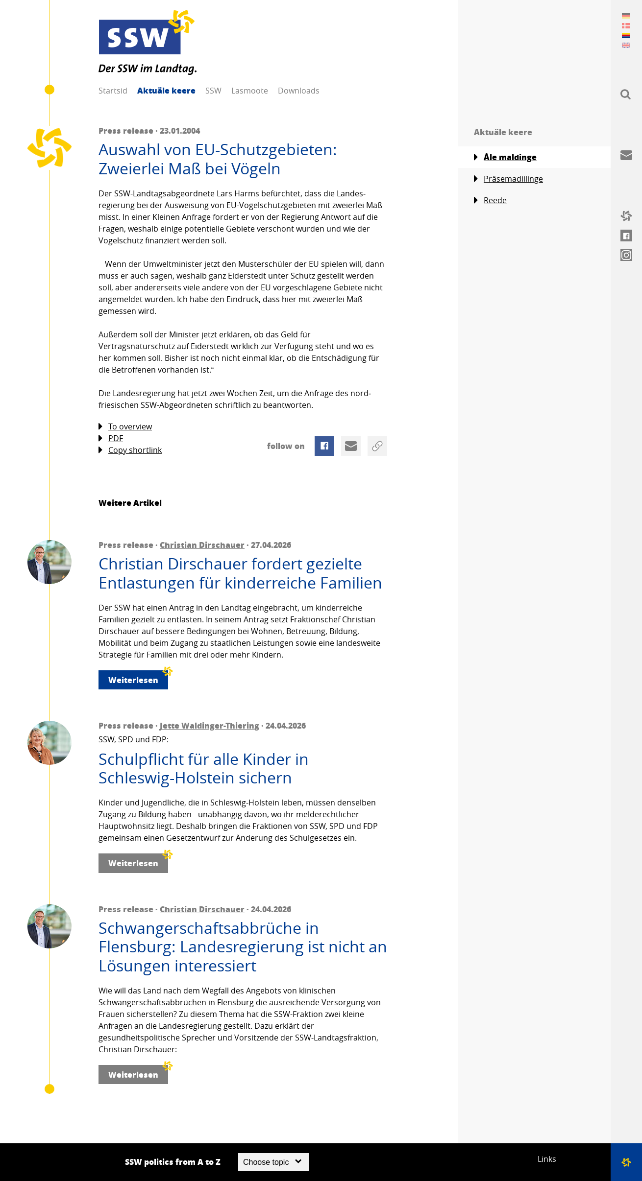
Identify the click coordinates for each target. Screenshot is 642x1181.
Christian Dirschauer (202, 544)
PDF (111, 438)
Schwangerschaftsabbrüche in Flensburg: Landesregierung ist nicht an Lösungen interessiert (243, 947)
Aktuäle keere (166, 90)
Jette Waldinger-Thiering (209, 725)
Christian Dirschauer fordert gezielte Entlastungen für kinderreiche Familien (240, 573)
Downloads (299, 90)
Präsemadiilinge (508, 179)
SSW (213, 90)
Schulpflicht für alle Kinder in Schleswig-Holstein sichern (204, 768)
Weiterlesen (138, 677)
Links (547, 1159)
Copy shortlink (130, 450)
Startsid (113, 90)
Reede (490, 200)
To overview (125, 426)
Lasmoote (249, 90)
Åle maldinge (505, 157)
